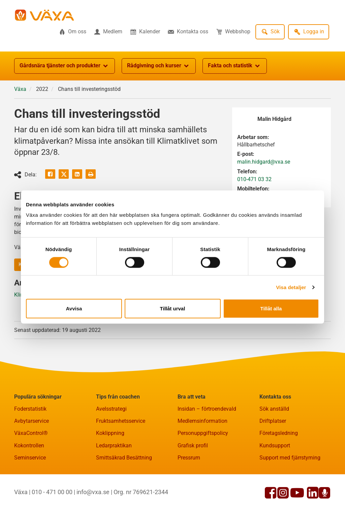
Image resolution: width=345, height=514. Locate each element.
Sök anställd (274, 409)
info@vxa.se (92, 491)
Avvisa (74, 308)
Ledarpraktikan (114, 445)
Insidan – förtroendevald (207, 409)
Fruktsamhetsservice (120, 421)
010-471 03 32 (254, 179)
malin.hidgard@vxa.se (263, 162)
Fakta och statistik (234, 66)
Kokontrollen (29, 445)
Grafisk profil (193, 445)
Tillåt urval (172, 308)
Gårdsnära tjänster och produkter (64, 66)
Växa (20, 89)
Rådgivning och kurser (158, 66)
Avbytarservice (31, 421)
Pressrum (189, 457)
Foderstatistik (30, 409)
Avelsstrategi (111, 409)
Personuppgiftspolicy (203, 433)
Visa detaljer (291, 287)
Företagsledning (278, 433)
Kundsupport (274, 445)
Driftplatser (272, 421)
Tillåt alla (271, 308)
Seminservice (30, 457)
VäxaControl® (31, 433)
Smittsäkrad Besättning (124, 457)
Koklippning (110, 433)
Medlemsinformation (202, 421)
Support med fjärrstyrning (289, 457)
